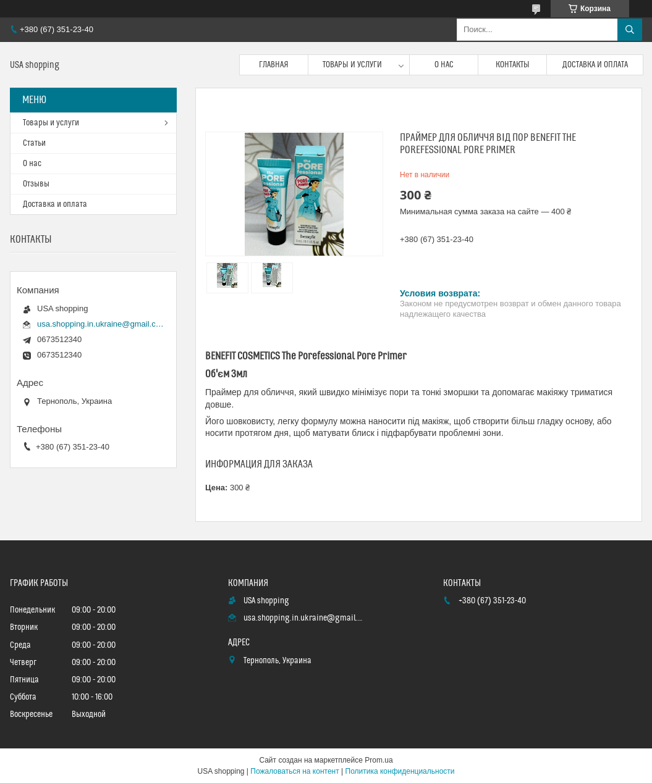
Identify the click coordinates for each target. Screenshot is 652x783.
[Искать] (629, 30)
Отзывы (36, 184)
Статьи (34, 143)
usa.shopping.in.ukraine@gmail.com (100, 324)
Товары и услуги (352, 65)
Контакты (513, 65)
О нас (444, 65)
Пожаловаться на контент (294, 771)
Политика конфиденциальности (400, 771)
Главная (274, 65)
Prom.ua (378, 760)
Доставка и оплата (595, 65)
